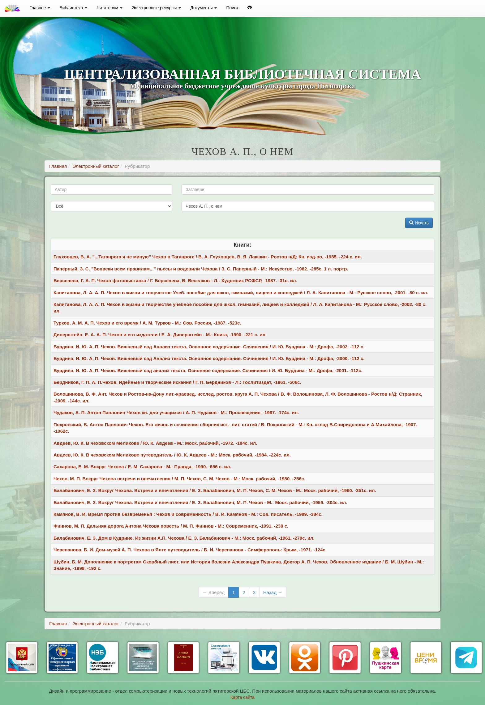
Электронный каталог (95, 166)
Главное (39, 7)
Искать (419, 222)
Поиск (232, 7)
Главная (58, 166)
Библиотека (73, 7)
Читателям (109, 7)
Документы (203, 7)
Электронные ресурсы (156, 7)
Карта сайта (242, 697)
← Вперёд (214, 592)
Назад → (272, 592)
